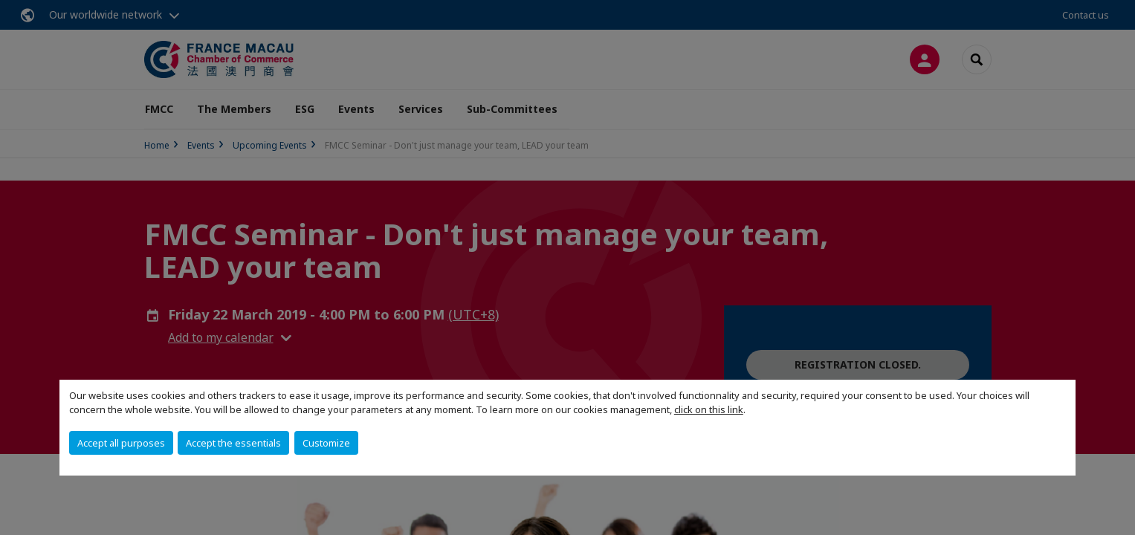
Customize (326, 443)
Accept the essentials (233, 443)
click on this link (708, 409)
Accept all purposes (121, 443)
